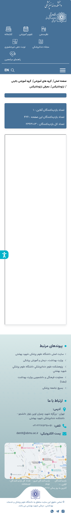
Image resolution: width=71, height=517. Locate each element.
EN (7, 70)
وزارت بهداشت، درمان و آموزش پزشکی (44, 360)
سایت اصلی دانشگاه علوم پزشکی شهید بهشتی (40, 354)
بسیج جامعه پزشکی (54, 388)
